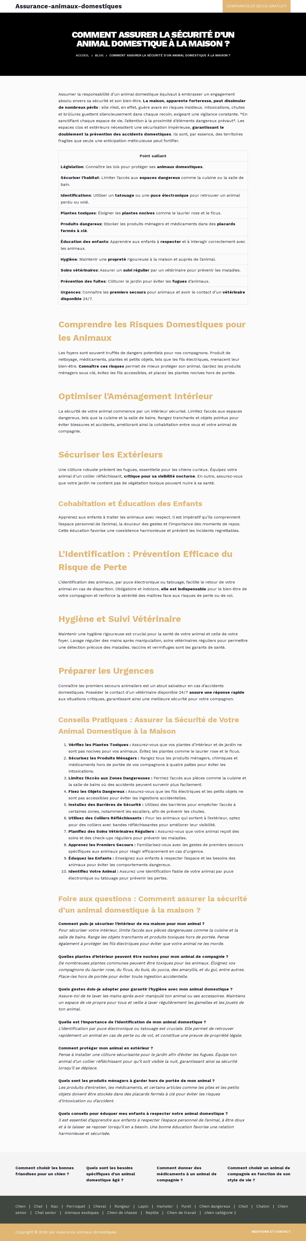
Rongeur (122, 1206)
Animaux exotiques (82, 1212)
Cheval (99, 1206)
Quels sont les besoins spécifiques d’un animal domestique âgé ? (110, 1173)
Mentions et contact (271, 1231)
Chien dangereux (214, 1206)
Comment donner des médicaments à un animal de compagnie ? (187, 1173)
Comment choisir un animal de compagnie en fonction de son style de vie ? (258, 1173)
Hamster (165, 1206)
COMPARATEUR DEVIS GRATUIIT (256, 6)
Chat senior (45, 1212)
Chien (20, 1206)
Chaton (262, 1206)
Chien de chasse (122, 1212)
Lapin (143, 1206)
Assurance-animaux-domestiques (68, 6)
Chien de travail (181, 1212)
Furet (186, 1206)
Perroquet (75, 1206)
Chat (38, 1206)
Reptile (152, 1212)
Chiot (243, 1206)
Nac (54, 1206)
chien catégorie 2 (220, 1212)
